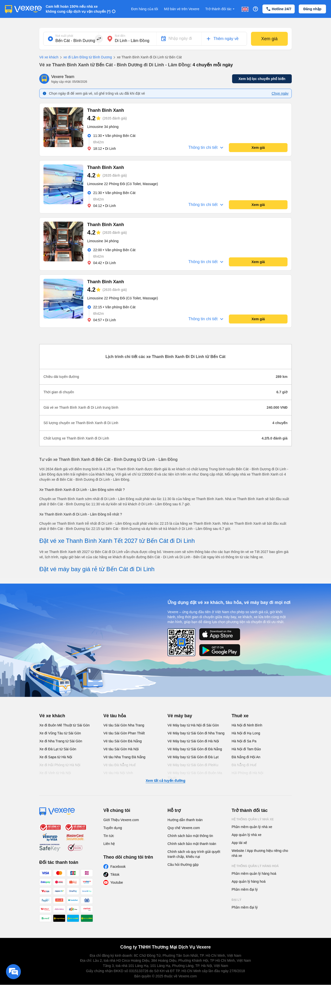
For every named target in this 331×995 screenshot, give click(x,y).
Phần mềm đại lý (245, 889)
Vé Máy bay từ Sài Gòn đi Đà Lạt (192, 757)
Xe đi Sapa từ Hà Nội (55, 757)
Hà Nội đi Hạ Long (246, 733)
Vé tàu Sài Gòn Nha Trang (123, 725)
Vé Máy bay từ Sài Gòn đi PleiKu (192, 765)
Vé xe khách (48, 57)
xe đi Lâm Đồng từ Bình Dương (85, 57)
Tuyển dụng (112, 828)
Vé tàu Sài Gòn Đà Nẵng (122, 741)
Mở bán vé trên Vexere (181, 9)
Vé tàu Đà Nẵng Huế (119, 765)
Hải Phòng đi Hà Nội (247, 773)
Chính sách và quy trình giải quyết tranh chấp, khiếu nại (193, 854)
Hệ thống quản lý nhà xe (253, 819)
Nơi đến (120, 36)
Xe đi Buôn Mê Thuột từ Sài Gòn (64, 725)
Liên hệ (109, 844)
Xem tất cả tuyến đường (165, 781)
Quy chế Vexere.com (183, 828)
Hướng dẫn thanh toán (185, 820)
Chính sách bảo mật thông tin (190, 836)
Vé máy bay (179, 715)
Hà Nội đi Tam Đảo (246, 749)
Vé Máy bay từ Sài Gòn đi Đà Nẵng (194, 749)
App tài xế (239, 843)
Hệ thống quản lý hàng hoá (255, 866)
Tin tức (108, 836)
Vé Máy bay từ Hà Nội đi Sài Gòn (193, 725)
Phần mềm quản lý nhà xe (252, 827)
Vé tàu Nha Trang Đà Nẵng (124, 757)
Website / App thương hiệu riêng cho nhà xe (260, 853)
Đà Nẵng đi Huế (244, 765)
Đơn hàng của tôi (144, 9)
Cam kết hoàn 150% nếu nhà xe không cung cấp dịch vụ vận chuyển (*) (78, 8)
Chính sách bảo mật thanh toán (191, 844)
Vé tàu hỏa (114, 715)
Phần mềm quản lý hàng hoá (254, 874)
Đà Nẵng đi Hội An (246, 757)
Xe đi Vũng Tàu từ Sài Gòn (60, 733)
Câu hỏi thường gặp (183, 865)
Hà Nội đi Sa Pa (244, 741)
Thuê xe (240, 715)
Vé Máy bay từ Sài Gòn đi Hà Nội (193, 741)
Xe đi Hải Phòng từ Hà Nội (59, 765)
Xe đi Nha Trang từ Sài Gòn (60, 741)
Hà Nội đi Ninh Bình (247, 725)
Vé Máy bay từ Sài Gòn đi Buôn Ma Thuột (194, 775)
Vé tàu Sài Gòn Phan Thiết (124, 733)
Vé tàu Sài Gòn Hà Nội (121, 749)
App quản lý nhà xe (246, 835)
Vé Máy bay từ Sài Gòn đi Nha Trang (195, 733)
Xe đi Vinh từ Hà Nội (55, 773)
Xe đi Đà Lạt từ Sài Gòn (57, 749)
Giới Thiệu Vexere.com (121, 820)
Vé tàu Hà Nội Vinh (118, 773)
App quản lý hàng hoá (248, 881)
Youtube (116, 882)
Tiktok (115, 874)
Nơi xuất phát (64, 36)
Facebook (117, 867)
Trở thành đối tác (220, 9)
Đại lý (236, 900)
